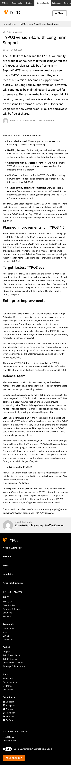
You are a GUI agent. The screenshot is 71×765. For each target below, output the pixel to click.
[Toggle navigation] (59, 13)
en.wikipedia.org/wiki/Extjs (16, 483)
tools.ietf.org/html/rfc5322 (19, 467)
